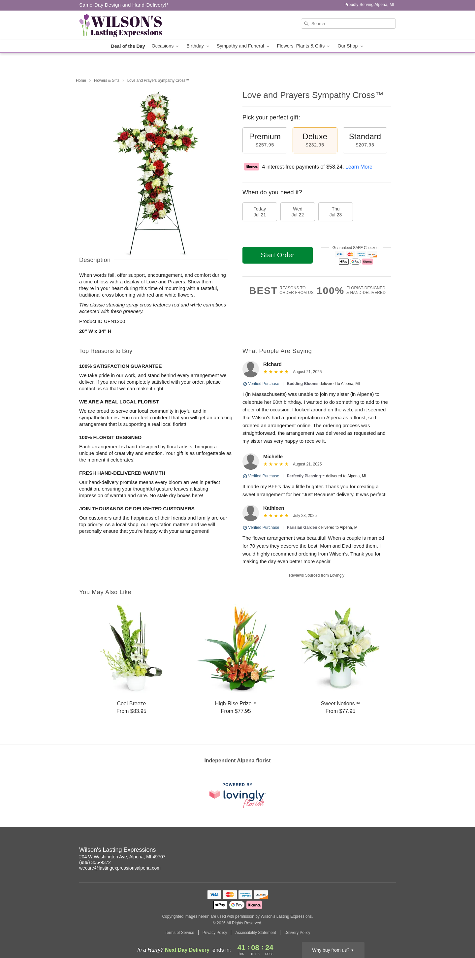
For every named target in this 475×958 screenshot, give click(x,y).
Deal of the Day (128, 46)
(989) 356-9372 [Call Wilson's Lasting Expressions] (95, 862)
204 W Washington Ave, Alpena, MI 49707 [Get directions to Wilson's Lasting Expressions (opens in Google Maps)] (122, 856)
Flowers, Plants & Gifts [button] (304, 46)
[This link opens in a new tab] (237, 795)
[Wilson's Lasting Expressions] (126, 25)
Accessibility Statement (255, 933)
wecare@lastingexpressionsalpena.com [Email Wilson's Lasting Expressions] (120, 868)
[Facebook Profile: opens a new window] (391, 850)
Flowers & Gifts (106, 80)
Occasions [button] (166, 46)
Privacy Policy (215, 933)
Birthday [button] (198, 46)
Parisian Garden (302, 527)
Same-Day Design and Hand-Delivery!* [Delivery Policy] (124, 5)
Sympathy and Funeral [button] (243, 46)
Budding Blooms (303, 383)
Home (81, 80)
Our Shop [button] (350, 46)
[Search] (348, 23)
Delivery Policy (297, 933)
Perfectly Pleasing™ (306, 476)
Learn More (358, 167)
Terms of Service (179, 933)
